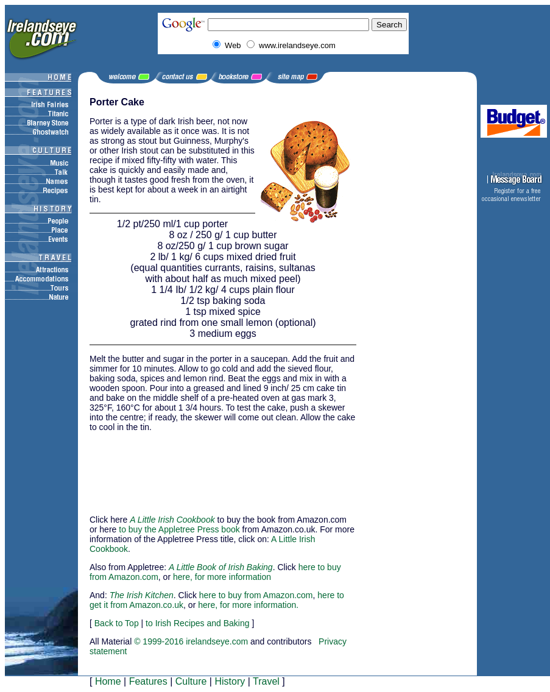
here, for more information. (248, 605)
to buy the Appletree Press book (179, 529)
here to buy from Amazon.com (256, 595)
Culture (191, 681)
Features (148, 681)
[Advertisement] (150, 467)
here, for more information (222, 577)
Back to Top (116, 623)
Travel (266, 681)
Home (108, 681)
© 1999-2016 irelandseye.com (191, 641)
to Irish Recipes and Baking (197, 623)
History (229, 681)
